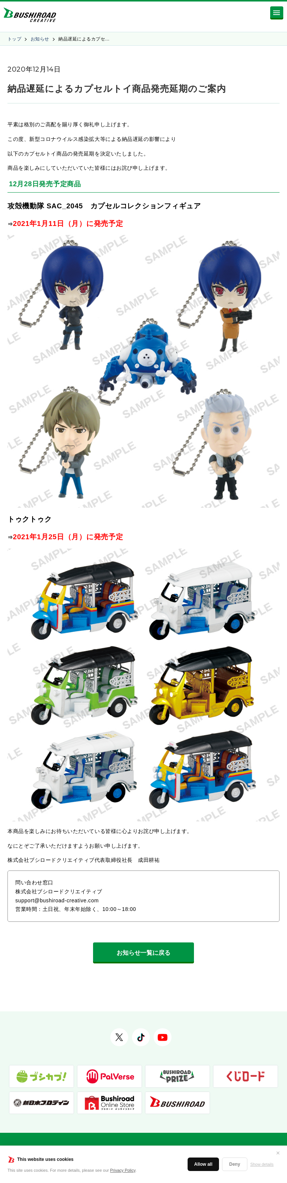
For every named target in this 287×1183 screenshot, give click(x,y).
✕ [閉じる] (278, 1153)
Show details (262, 1164)
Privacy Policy (123, 1170)
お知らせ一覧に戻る (143, 953)
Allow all (203, 1164)
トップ (14, 39)
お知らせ (40, 39)
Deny (234, 1164)
